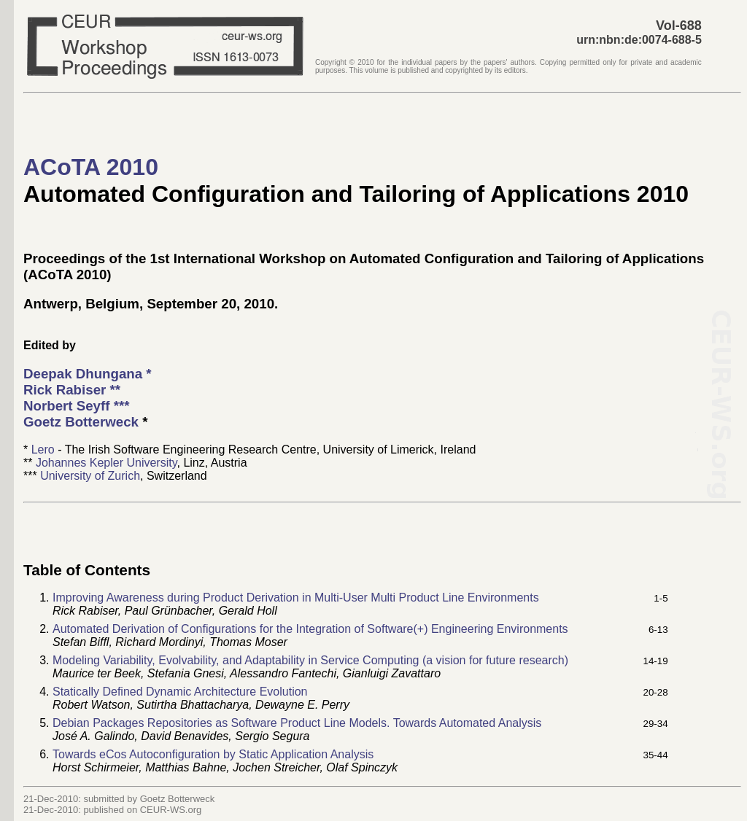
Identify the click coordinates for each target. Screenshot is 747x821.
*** (76, 405)
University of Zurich (90, 476)
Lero (43, 449)
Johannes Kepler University (106, 462)
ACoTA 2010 (90, 167)
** (71, 389)
